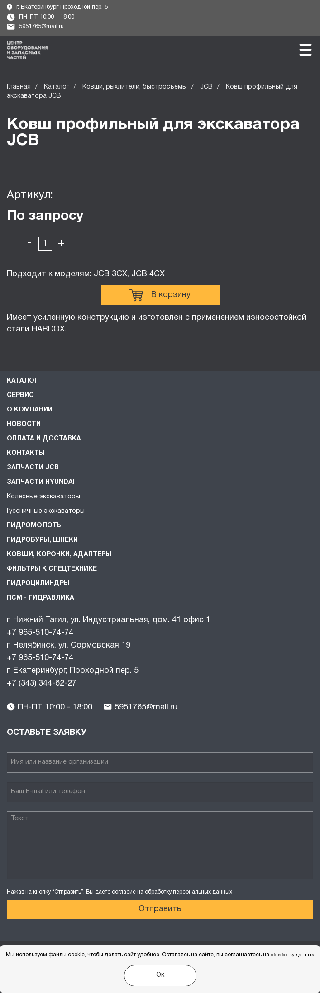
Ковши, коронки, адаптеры (59, 555)
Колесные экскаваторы (43, 497)
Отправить (160, 909)
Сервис (20, 395)
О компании (30, 410)
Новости (24, 424)
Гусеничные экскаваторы (46, 511)
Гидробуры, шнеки (42, 540)
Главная (19, 87)
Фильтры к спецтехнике (52, 569)
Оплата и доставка (44, 439)
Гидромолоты (35, 526)
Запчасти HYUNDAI (41, 482)
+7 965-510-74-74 (40, 633)
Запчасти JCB (33, 468)
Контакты (26, 453)
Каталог (56, 87)
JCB (206, 87)
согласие (124, 891)
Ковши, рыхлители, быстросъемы (134, 87)
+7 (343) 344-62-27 (41, 683)
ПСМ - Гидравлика (40, 598)
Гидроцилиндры (38, 583)
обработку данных (292, 955)
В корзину (160, 295)
